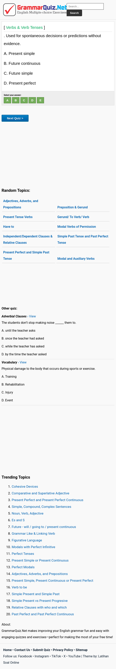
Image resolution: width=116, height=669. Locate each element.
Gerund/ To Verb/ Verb (73, 217)
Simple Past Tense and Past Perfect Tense (82, 239)
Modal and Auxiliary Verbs (75, 259)
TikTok (56, 656)
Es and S (18, 520)
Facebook (25, 656)
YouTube (74, 656)
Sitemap (82, 650)
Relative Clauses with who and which (39, 607)
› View (31, 316)
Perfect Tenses (23, 554)
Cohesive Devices (25, 486)
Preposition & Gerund (72, 207)
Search (74, 12)
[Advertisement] (58, 154)
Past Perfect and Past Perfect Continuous (43, 614)
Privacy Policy (63, 650)
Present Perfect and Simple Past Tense (26, 255)
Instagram (42, 656)
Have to (8, 227)
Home (7, 650)
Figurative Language (27, 540)
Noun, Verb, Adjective (27, 513)
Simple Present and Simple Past (35, 594)
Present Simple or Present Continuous (40, 560)
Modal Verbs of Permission (76, 227)
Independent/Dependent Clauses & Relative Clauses (28, 239)
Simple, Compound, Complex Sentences (41, 507)
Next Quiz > (15, 118)
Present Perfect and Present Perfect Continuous (47, 500)
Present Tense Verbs (18, 217)
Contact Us (22, 650)
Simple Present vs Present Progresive (40, 601)
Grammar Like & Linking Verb (33, 533)
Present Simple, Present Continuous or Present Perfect (52, 580)
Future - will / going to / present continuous (44, 527)
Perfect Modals (23, 567)
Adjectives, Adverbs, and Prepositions (20, 204)
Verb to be (19, 587)
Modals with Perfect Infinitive (33, 547)
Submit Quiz (41, 650)
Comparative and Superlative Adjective (40, 493)
